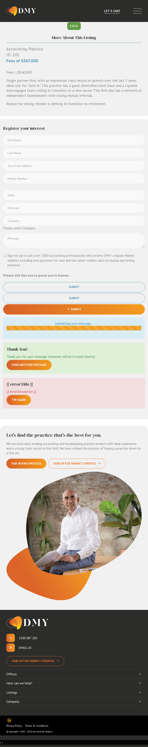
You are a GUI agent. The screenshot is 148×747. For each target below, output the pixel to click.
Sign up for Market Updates (33, 661)
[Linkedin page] (10, 721)
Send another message (29, 365)
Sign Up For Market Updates (74, 463)
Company (12, 701)
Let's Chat (112, 11)
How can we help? (19, 683)
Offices (11, 674)
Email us (25, 648)
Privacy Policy (14, 726)
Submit (74, 287)
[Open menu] (137, 11)
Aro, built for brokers (43, 731)
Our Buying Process (26, 463)
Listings (11, 692)
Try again (19, 400)
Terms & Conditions (36, 726)
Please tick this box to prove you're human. (36, 275)
